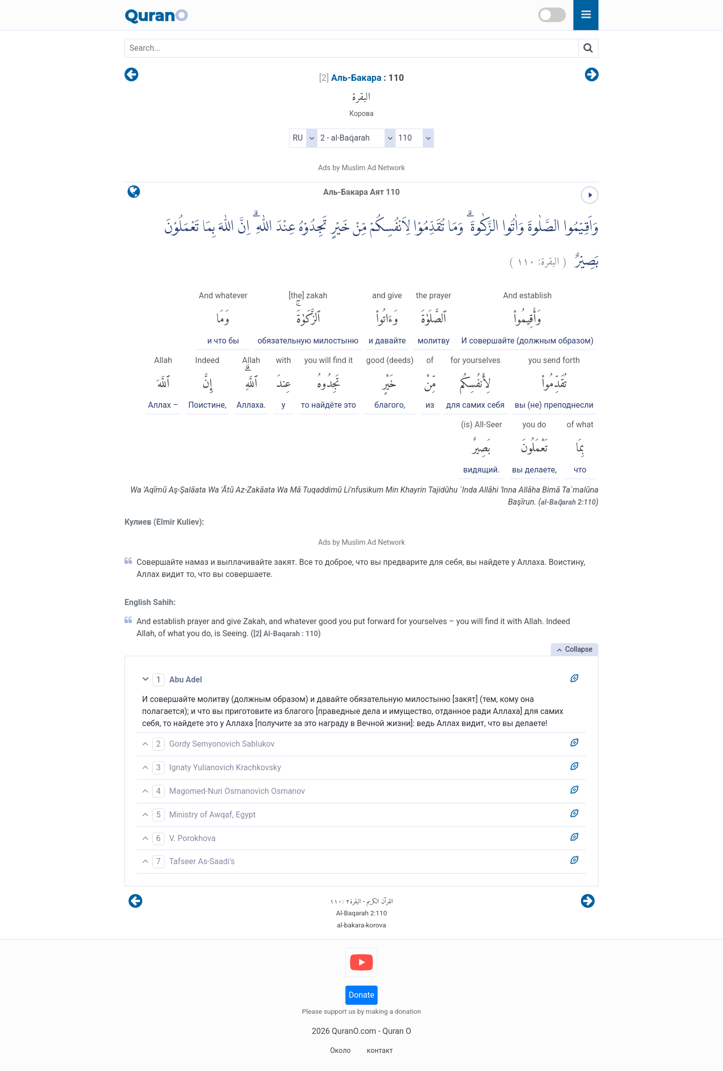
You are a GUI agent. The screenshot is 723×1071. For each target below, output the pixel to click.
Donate (362, 995)
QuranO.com (354, 1031)
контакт (380, 1050)
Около (340, 1050)
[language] (134, 194)
